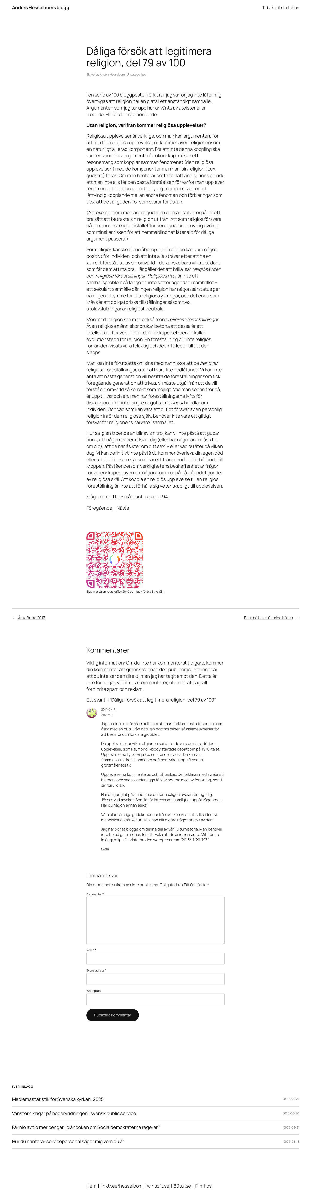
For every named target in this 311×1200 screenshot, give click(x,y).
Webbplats (93, 991)
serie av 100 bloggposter (120, 95)
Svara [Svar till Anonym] (105, 849)
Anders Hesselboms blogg (40, 7)
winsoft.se (158, 1186)
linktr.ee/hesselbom (122, 1186)
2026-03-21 (291, 1127)
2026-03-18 (291, 1141)
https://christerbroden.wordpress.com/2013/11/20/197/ (161, 839)
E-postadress (96, 970)
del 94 (161, 496)
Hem (91, 1186)
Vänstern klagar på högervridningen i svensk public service (74, 1113)
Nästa (123, 508)
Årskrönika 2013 (31, 617)
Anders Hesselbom (112, 74)
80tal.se (182, 1186)
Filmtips (203, 1186)
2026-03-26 (291, 1113)
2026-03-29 (291, 1099)
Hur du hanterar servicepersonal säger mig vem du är (68, 1141)
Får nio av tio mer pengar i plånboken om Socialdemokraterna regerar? (86, 1127)
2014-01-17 (108, 709)
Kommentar (95, 894)
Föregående (99, 508)
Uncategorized (136, 74)
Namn (91, 950)
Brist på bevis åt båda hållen (268, 617)
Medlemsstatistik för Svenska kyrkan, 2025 (58, 1099)
